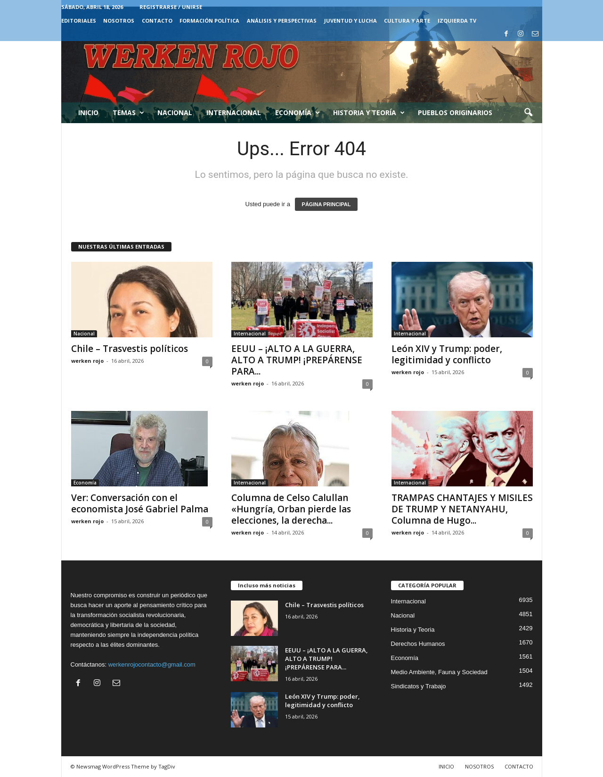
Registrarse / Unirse (170, 6)
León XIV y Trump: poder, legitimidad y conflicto (446, 354)
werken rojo (87, 360)
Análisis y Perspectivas (282, 20)
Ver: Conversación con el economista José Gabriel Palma (139, 503)
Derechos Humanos (418, 643)
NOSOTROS (118, 20)
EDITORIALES (78, 20)
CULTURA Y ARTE (407, 20)
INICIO (446, 766)
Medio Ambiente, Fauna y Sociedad (439, 672)
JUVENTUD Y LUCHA (350, 20)
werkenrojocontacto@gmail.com (152, 664)
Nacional (174, 112)
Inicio (88, 112)
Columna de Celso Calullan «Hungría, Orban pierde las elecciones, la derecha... (291, 509)
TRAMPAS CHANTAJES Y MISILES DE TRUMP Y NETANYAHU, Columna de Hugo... (462, 509)
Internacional (233, 112)
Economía (297, 112)
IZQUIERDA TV (457, 20)
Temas (128, 112)
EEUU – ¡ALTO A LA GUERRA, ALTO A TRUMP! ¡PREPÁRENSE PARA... (296, 360)
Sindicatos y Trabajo (418, 686)
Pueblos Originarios (455, 112)
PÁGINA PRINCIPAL (326, 204)
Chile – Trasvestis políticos (129, 349)
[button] (528, 112)
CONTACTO (157, 20)
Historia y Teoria (413, 629)
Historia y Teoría (369, 112)
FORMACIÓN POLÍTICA (209, 20)
